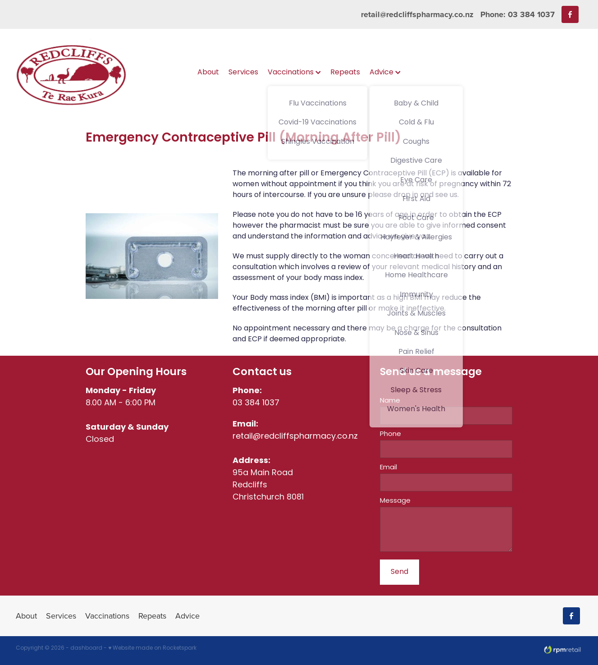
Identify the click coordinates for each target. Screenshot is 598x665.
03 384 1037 (256, 403)
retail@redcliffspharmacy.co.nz (417, 14)
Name (390, 401)
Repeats (345, 72)
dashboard (86, 648)
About (208, 72)
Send (399, 572)
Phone (390, 434)
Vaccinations (294, 72)
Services (243, 72)
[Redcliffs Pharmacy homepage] (72, 73)
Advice (385, 72)
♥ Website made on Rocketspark (152, 648)
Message (395, 501)
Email (388, 467)
